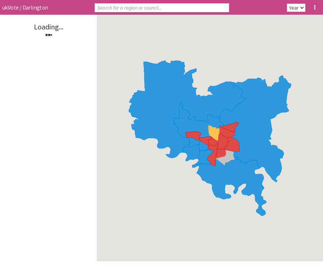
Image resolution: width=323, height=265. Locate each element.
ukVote (10, 7)
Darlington (35, 7)
